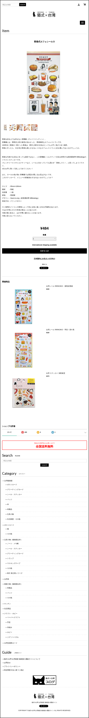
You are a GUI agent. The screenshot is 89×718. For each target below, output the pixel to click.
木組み (9, 627)
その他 (9, 534)
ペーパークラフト (13, 617)
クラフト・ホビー (10, 613)
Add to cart (44, 251)
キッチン (7, 604)
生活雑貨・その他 (13, 519)
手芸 (8, 622)
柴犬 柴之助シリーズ (14, 573)
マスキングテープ (13, 563)
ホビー (9, 632)
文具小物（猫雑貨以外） (13, 540)
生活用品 (7, 609)
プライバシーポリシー (12, 666)
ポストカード (12, 484)
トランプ (10, 558)
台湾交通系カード (10, 643)
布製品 (9, 509)
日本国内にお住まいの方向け (44, 259)
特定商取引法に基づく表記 (14, 670)
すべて (9, 432)
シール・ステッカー (14, 494)
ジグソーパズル (13, 637)
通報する (44, 264)
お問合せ (7, 663)
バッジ (9, 499)
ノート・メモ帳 (13, 543)
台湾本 (6, 579)
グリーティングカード (15, 489)
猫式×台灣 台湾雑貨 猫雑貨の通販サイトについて (22, 659)
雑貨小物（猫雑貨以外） (13, 584)
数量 (44, 235)
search (22, 4)
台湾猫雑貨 (8, 481)
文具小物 (10, 514)
